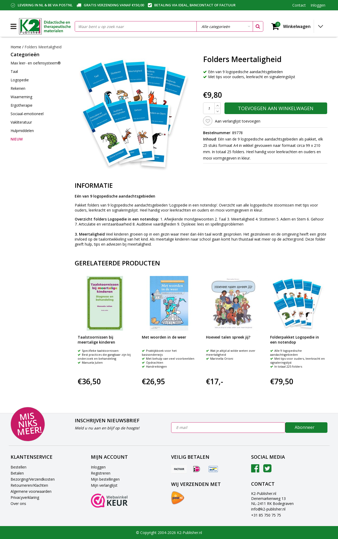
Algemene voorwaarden (31, 491)
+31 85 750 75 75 (266, 515)
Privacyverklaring (25, 497)
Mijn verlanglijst (104, 485)
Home (16, 46)
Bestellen (18, 467)
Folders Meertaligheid (43, 46)
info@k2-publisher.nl (268, 509)
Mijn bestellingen (105, 479)
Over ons (18, 503)
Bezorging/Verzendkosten (33, 479)
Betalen (17, 473)
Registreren (100, 473)
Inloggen (98, 467)
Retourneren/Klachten (29, 485)
